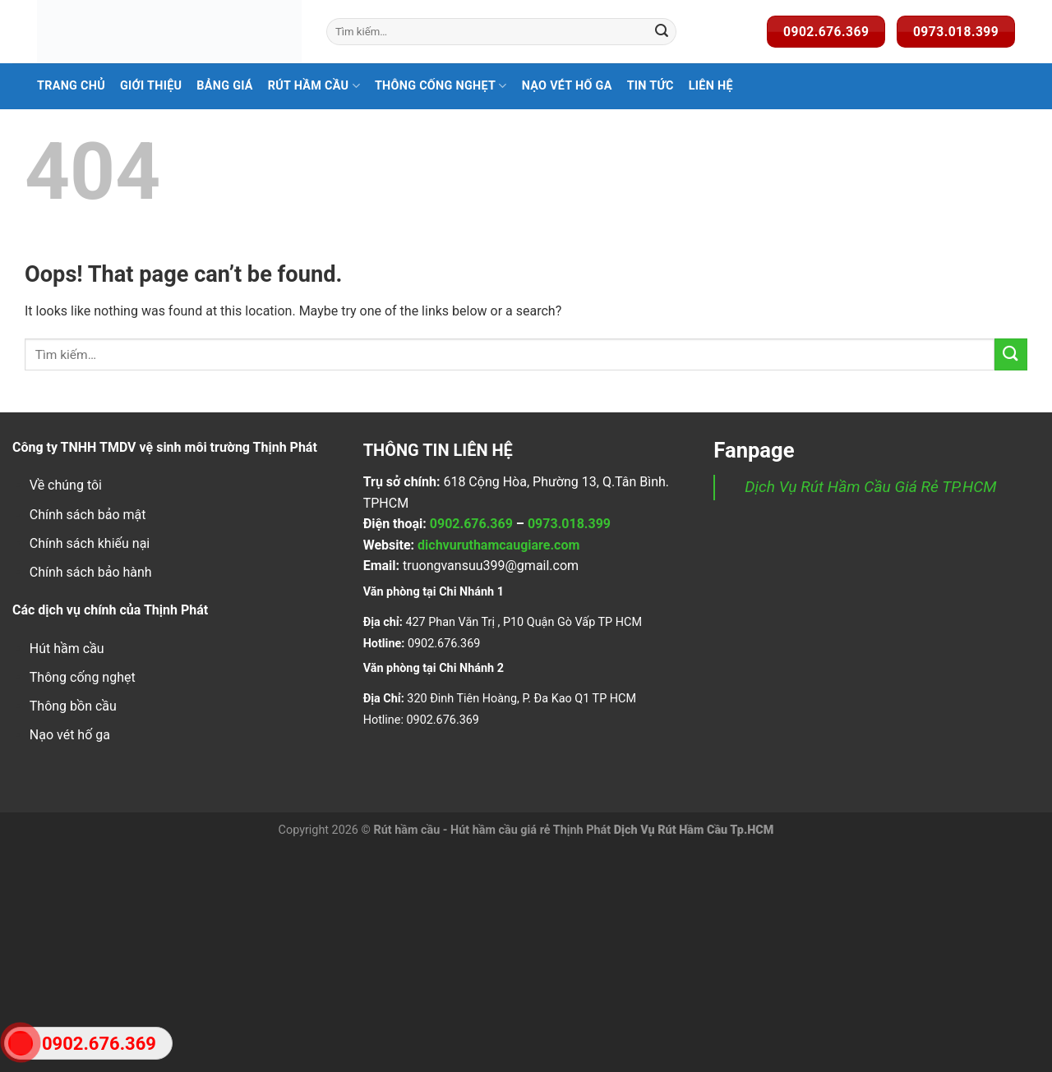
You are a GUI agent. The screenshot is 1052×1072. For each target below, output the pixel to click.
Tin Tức (650, 86)
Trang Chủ (71, 86)
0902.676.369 (471, 523)
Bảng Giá (224, 86)
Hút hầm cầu (67, 648)
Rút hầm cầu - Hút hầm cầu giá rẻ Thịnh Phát (492, 830)
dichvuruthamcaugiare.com (498, 545)
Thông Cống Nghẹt (441, 86)
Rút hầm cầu (314, 86)
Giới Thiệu (151, 86)
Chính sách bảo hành (91, 572)
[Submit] (662, 32)
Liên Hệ (711, 86)
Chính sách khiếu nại (90, 543)
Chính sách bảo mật (88, 514)
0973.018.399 (569, 523)
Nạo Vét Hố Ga (567, 86)
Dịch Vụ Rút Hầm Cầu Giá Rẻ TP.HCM (870, 486)
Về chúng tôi (66, 485)
